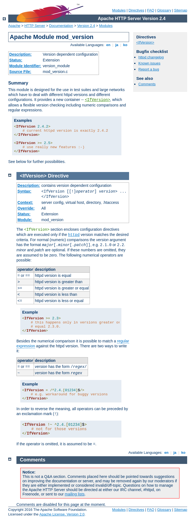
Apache (14, 26)
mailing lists (74, 494)
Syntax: (25, 191)
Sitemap (180, 10)
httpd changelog (151, 57)
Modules (119, 10)
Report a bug (148, 69)
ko (125, 45)
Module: (25, 220)
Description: (20, 54)
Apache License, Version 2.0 (61, 514)
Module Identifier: (25, 66)
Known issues (149, 63)
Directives (136, 10)
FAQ (150, 10)
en (108, 45)
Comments (147, 84)
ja (116, 45)
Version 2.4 (86, 26)
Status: (15, 60)
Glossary (164, 10)
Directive (58, 176)
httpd (73, 235)
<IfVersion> (97, 100)
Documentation (61, 26)
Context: (25, 202)
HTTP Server (34, 26)
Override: (26, 208)
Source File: (20, 71)
